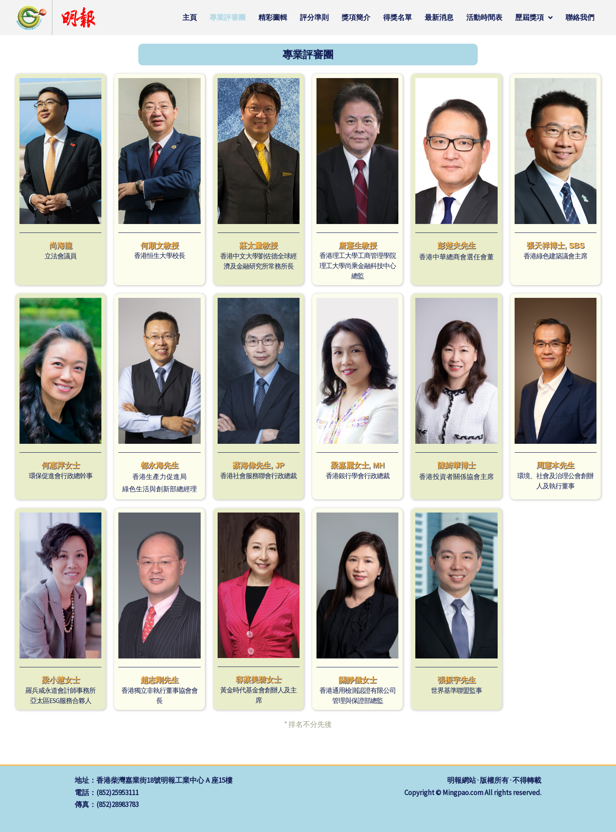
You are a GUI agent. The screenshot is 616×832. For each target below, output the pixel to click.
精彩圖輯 (272, 17)
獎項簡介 (356, 17)
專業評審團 (228, 17)
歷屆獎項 (534, 17)
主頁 (189, 17)
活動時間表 (484, 17)
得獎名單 (397, 17)
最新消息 (439, 17)
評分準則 (314, 17)
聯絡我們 (580, 17)
